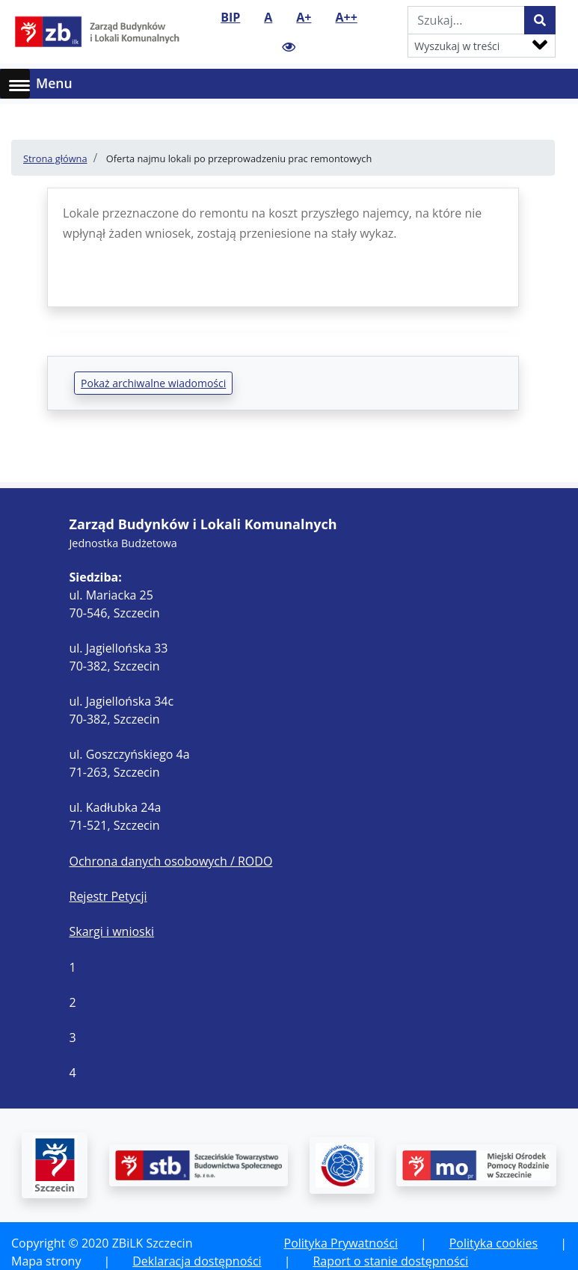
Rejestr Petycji (108, 896)
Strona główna (55, 158)
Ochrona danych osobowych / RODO (171, 861)
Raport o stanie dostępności (390, 1261)
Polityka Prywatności (341, 1243)
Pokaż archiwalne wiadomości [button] (153, 383)
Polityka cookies (493, 1243)
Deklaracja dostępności (196, 1261)
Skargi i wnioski (112, 931)
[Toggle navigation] (557, 84)
